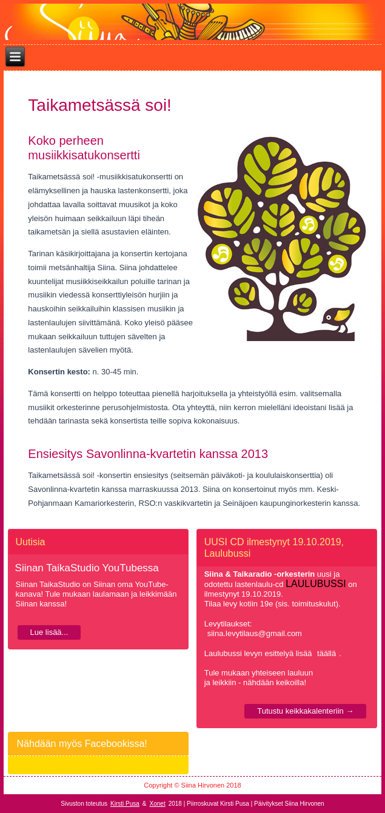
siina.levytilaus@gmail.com (254, 633)
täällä (326, 653)
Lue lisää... (49, 632)
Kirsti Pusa (124, 803)
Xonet (158, 803)
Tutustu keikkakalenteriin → (305, 710)
